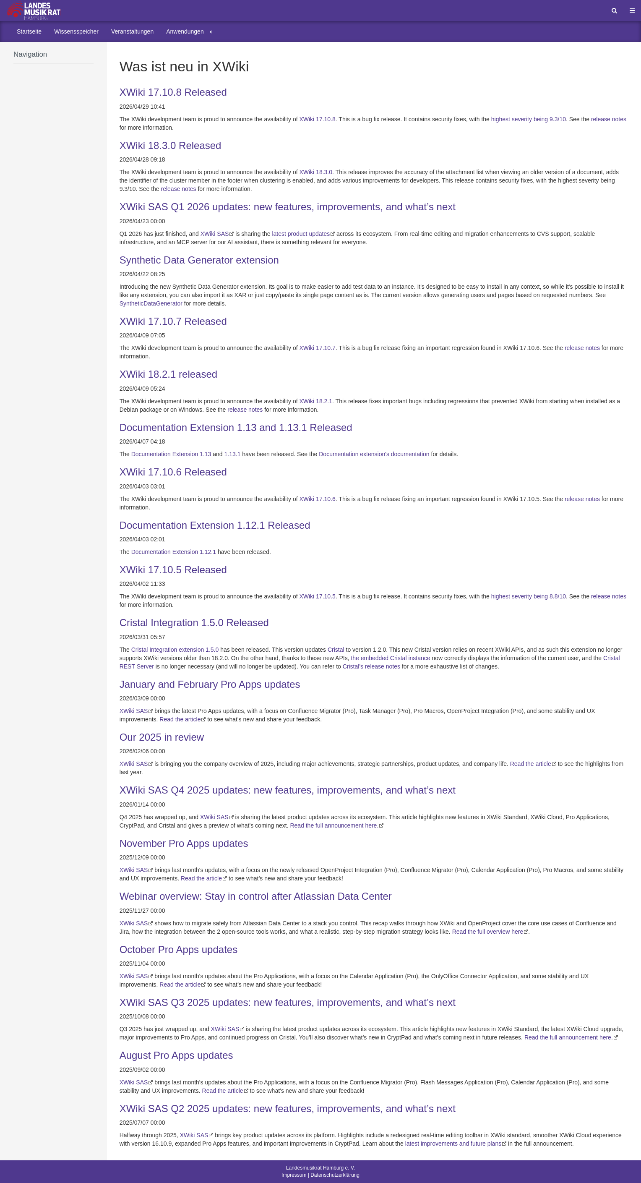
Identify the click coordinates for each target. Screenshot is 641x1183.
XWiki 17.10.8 (317, 119)
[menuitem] (29, 31)
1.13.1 (232, 454)
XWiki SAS (215, 233)
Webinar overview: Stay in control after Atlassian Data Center (256, 896)
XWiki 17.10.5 (317, 596)
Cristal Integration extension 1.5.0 (175, 649)
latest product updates (301, 233)
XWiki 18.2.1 (315, 401)
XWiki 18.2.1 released (168, 374)
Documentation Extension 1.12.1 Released (215, 525)
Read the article (180, 719)
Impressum (293, 1175)
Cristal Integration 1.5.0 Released (194, 622)
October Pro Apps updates (179, 949)
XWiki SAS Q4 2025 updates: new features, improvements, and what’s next (288, 790)
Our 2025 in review (162, 737)
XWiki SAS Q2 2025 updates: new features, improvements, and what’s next (288, 1108)
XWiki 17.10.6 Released (173, 472)
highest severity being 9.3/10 (528, 119)
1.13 (205, 454)
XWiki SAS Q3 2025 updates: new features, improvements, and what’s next (288, 1002)
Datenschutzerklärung (335, 1175)
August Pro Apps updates (176, 1055)
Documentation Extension (164, 454)
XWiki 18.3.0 (315, 172)
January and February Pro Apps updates (210, 684)
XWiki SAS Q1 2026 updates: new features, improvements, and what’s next (288, 206)
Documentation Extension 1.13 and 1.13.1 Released (236, 427)
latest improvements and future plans (453, 1143)
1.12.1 (208, 551)
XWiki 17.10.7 (317, 348)
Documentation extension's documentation (374, 454)
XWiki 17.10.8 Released (173, 92)
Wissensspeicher (76, 31)
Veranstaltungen (132, 31)
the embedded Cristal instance (390, 658)
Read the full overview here (488, 931)
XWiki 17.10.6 (317, 499)
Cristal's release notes (371, 666)
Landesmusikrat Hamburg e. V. (320, 1168)
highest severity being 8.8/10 (528, 596)
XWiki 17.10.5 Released (173, 569)
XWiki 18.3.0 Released (170, 145)
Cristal (336, 649)
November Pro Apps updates (184, 843)
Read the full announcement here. (334, 825)
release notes (608, 119)
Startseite (29, 31)
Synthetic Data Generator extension (199, 260)
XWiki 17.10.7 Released (173, 321)
